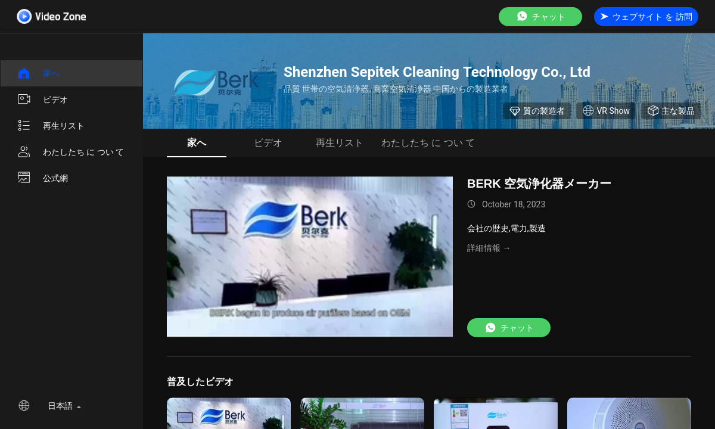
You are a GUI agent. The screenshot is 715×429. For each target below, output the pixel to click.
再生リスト (51, 126)
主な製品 (671, 111)
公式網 (42, 178)
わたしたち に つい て (70, 152)
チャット (540, 16)
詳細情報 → (489, 248)
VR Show (606, 111)
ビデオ (42, 99)
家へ (38, 73)
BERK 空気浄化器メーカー (539, 183)
